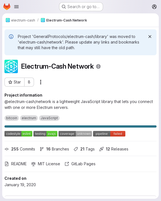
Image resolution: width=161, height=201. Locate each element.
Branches (54, 149)
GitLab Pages (80, 163)
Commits (19, 149)
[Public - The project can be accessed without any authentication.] (98, 66)
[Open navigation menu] (16, 6)
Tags (84, 149)
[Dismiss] (150, 36)
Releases (113, 149)
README (15, 163)
